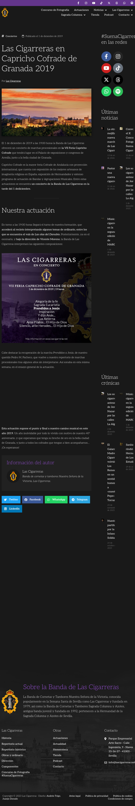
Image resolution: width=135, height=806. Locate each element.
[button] (100, 10)
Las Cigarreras (13, 81)
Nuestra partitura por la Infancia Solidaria (112, 529)
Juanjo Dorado (10, 798)
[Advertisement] (116, 322)
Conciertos (11, 36)
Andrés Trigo (53, 796)
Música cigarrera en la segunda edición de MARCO (112, 232)
